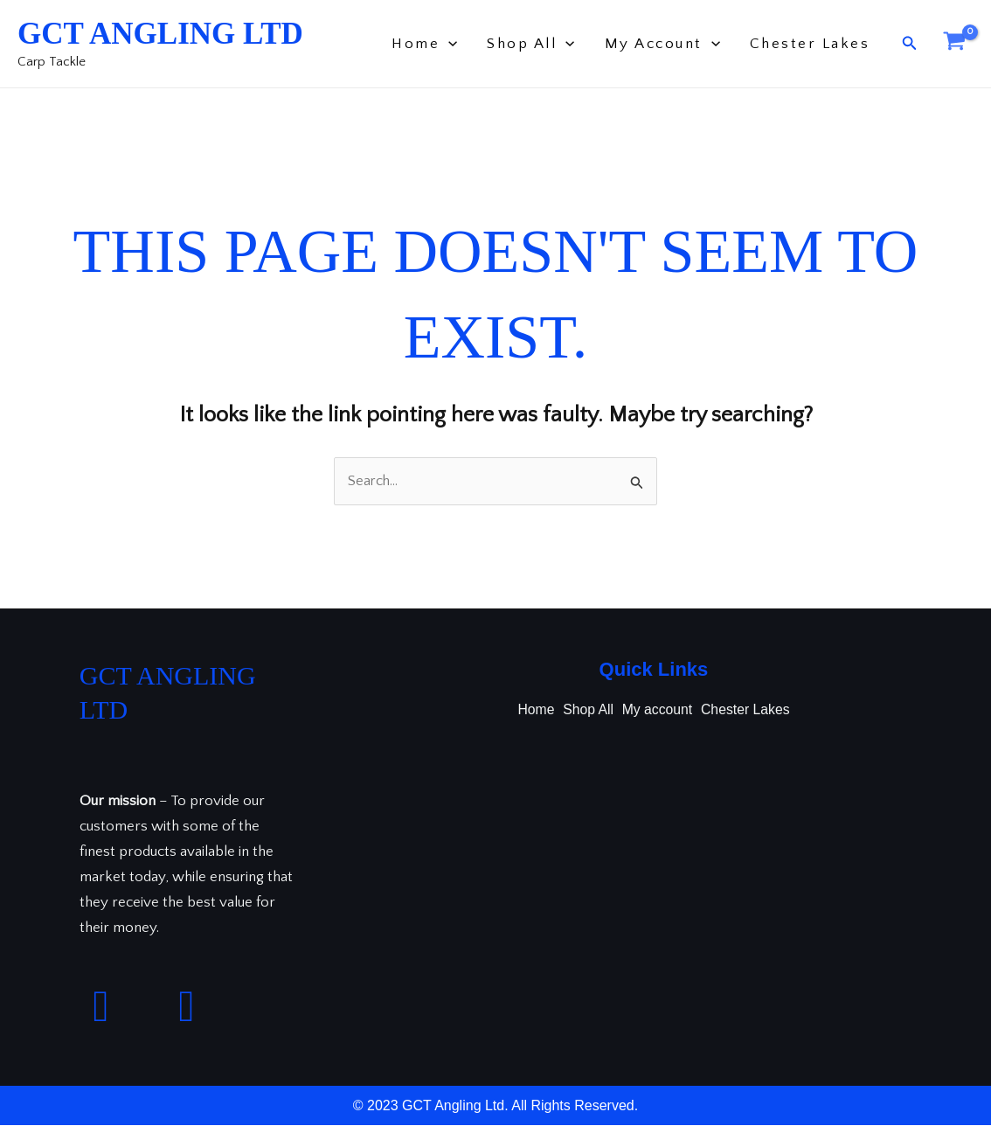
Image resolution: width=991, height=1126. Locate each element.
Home (424, 43)
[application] (448, 43)
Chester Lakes (810, 44)
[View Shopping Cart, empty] (954, 44)
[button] (910, 43)
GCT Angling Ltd (160, 34)
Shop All (530, 43)
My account (662, 43)
